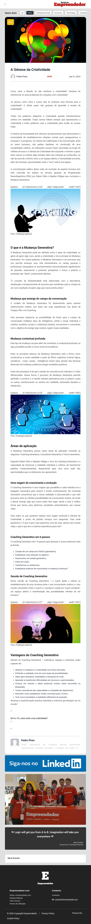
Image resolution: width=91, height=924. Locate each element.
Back (10, 22)
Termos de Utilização (18, 904)
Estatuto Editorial (16, 898)
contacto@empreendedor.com (66, 899)
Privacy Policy (48, 913)
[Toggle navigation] (5, 4)
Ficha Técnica (15, 901)
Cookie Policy (13, 918)
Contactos (56, 895)
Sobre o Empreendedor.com (20, 895)
